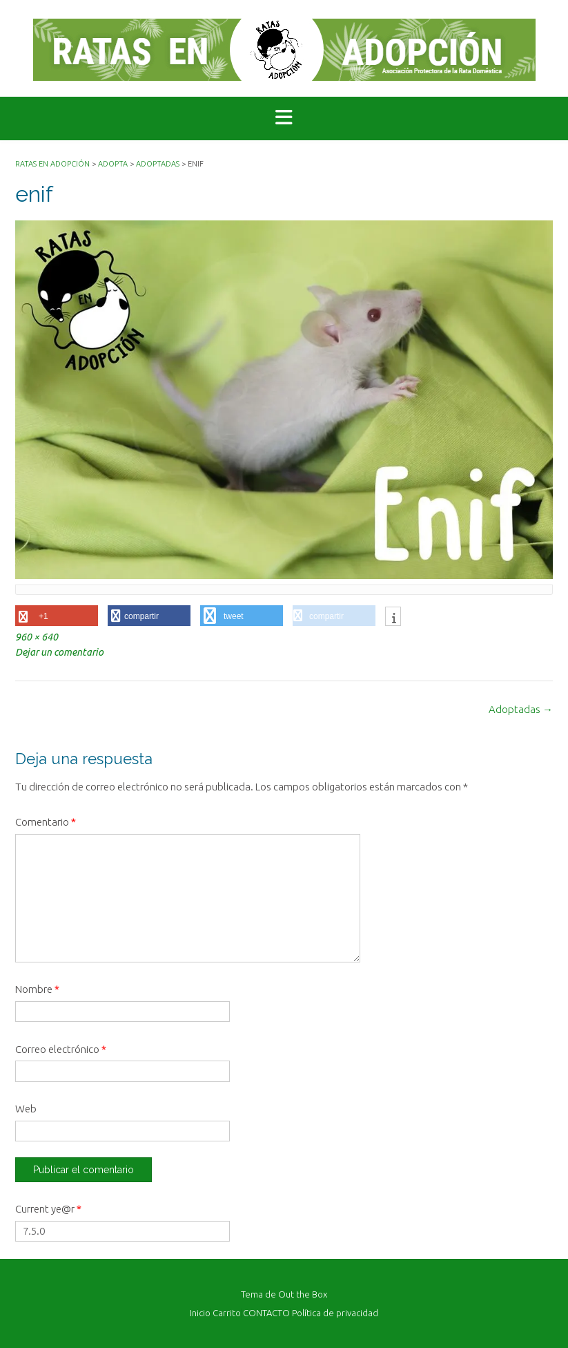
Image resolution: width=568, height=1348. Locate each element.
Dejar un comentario (59, 652)
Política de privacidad (335, 1313)
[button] (284, 118)
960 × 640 (36, 637)
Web (26, 1108)
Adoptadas (521, 709)
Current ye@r (48, 1209)
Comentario (45, 822)
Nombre (37, 989)
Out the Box (302, 1294)
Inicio (200, 1313)
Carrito (227, 1313)
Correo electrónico (60, 1049)
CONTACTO (266, 1313)
